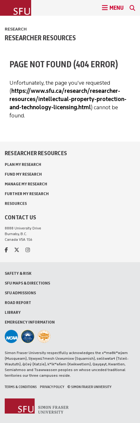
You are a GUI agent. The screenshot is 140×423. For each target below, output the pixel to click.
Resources (16, 203)
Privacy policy (52, 387)
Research (16, 29)
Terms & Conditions (21, 387)
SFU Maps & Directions (27, 283)
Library (13, 312)
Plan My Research (23, 164)
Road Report (18, 302)
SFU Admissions (20, 293)
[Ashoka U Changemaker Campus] (44, 336)
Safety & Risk (18, 273)
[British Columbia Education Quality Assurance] (27, 336)
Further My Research (27, 193)
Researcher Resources (40, 37)
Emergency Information (30, 322)
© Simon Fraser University (89, 387)
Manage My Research (26, 184)
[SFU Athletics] (11, 336)
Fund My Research (23, 174)
